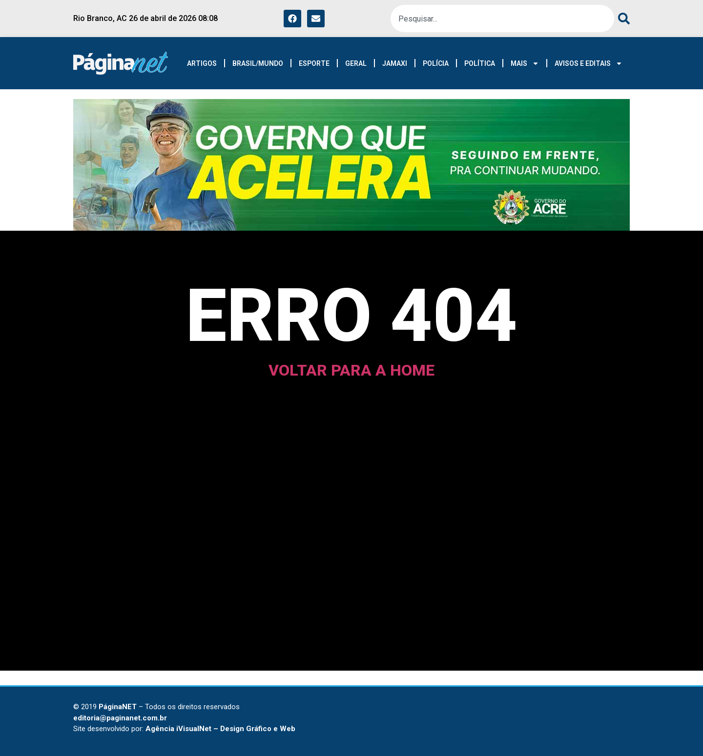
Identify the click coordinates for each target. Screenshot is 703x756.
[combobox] (502, 18)
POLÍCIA (436, 63)
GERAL (356, 63)
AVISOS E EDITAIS (588, 63)
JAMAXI (394, 63)
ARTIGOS (202, 63)
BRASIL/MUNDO (257, 63)
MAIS (525, 63)
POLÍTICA (479, 63)
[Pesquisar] (622, 18)
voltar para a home (351, 370)
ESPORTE (314, 63)
